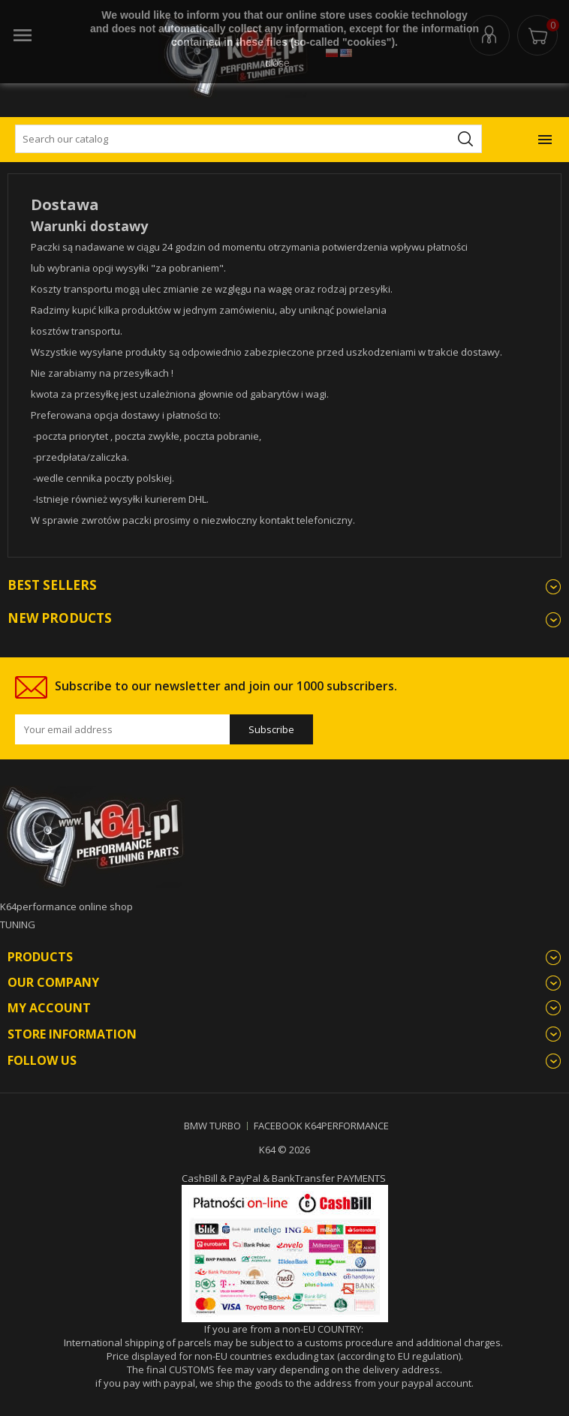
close (277, 63)
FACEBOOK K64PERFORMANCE (321, 1125)
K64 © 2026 (284, 1149)
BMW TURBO (212, 1125)
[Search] (248, 139)
